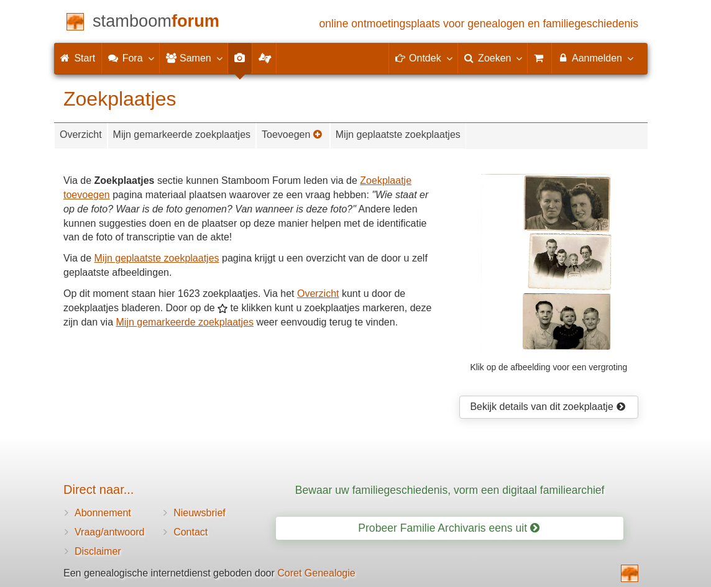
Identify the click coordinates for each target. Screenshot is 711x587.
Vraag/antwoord (109, 532)
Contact (190, 532)
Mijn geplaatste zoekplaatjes (398, 134)
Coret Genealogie (316, 573)
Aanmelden (595, 58)
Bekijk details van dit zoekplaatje (547, 406)
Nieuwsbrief (199, 512)
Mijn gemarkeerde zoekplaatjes (181, 134)
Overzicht (81, 134)
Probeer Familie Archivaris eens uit (448, 528)
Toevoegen (292, 134)
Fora (130, 58)
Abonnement (103, 512)
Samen (193, 58)
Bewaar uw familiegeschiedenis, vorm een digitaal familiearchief (450, 490)
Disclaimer (98, 551)
